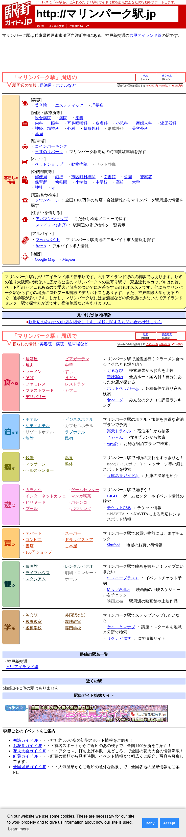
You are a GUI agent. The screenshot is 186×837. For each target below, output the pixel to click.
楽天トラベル (119, 431)
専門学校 (73, 628)
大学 (136, 182)
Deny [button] (150, 823)
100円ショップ (39, 552)
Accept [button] (169, 823)
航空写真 (167, 75)
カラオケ (34, 490)
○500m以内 (152, 85)
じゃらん (115, 437)
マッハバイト (48, 239)
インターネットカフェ (46, 496)
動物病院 (79, 164)
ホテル (32, 419)
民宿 (69, 438)
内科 (39, 123)
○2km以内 (164, 85)
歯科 (79, 118)
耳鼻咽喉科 (77, 123)
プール (32, 508)
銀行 (59, 177)
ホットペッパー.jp (123, 388)
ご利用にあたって (79, 26)
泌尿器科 (168, 123)
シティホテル (38, 426)
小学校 (81, 182)
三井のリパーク (49, 152)
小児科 (122, 123)
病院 (63, 118)
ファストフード (40, 390)
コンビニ (34, 539)
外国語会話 (75, 615)
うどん (71, 378)
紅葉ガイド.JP (25, 756)
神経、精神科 (47, 128)
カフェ (71, 390)
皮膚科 (102, 123)
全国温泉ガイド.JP (29, 767)
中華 (69, 365)
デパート (34, 533)
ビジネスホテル (79, 419)
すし (69, 371)
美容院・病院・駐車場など (64, 344)
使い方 (40, 26)
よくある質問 (56, 26)
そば (30, 378)
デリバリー (36, 397)
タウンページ (47, 200)
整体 (69, 464)
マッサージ (36, 464)
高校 (120, 182)
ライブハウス (38, 573)
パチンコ (79, 502)
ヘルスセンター (40, 470)
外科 (71, 128)
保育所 (41, 182)
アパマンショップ (52, 219)
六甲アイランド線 (145, 35)
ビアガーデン (77, 359)
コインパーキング (51, 146)
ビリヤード (36, 502)
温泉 (69, 458)
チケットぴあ (119, 507)
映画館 (32, 566)
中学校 (102, 182)
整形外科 (91, 128)
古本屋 (71, 546)
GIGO (112, 496)
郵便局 (41, 177)
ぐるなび (115, 370)
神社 (39, 187)
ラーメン (34, 371)
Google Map (45, 259)
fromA (41, 246)
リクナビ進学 (119, 638)
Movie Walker (118, 589)
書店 (30, 546)
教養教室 (34, 621)
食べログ (115, 400)
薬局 (39, 134)
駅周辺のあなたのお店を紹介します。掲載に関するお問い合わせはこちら (95, 322)
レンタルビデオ (79, 566)
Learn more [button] (18, 829)
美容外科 (140, 128)
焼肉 (30, 365)
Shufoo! (113, 545)
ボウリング (81, 508)
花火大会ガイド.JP (29, 751)
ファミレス (36, 384)
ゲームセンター (85, 490)
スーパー (73, 533)
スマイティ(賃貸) (51, 225)
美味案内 (115, 377)
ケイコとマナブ (121, 627)
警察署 (146, 177)
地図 (145, 75)
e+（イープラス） (123, 578)
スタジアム (36, 579)
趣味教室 (73, 621)
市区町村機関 (83, 177)
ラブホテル (75, 432)
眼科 (55, 123)
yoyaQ (112, 443)
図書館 (110, 177)
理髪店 (97, 105)
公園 (128, 177)
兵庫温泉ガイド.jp (123, 475)
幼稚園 (61, 182)
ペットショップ (49, 164)
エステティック (69, 105)
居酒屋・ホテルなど (58, 85)
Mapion (68, 259)
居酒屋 (32, 359)
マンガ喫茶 (81, 496)
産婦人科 (144, 123)
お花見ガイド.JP (27, 745)
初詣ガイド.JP (25, 740)
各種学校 (34, 628)
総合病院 (43, 118)
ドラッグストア (79, 539)
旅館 (30, 438)
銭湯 (30, 458)
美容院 (41, 105)
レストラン (75, 384)
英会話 (32, 615)
